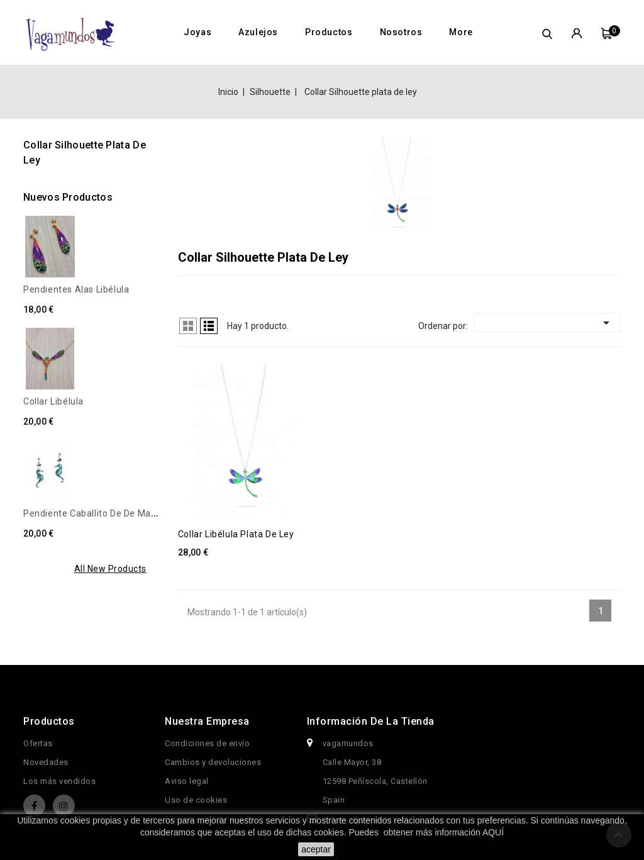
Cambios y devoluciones (213, 762)
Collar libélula (53, 401)
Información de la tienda (371, 721)
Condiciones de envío (207, 743)
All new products (110, 569)
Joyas (197, 32)
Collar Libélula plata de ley (236, 534)
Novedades (46, 762)
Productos (328, 32)
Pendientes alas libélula (76, 289)
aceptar (316, 849)
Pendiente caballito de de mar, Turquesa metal (124, 513)
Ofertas (38, 743)
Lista (209, 325)
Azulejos (258, 32)
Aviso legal (187, 781)
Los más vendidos (59, 781)
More (460, 32)
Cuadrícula (188, 325)
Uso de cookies (196, 800)
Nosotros (401, 32)
